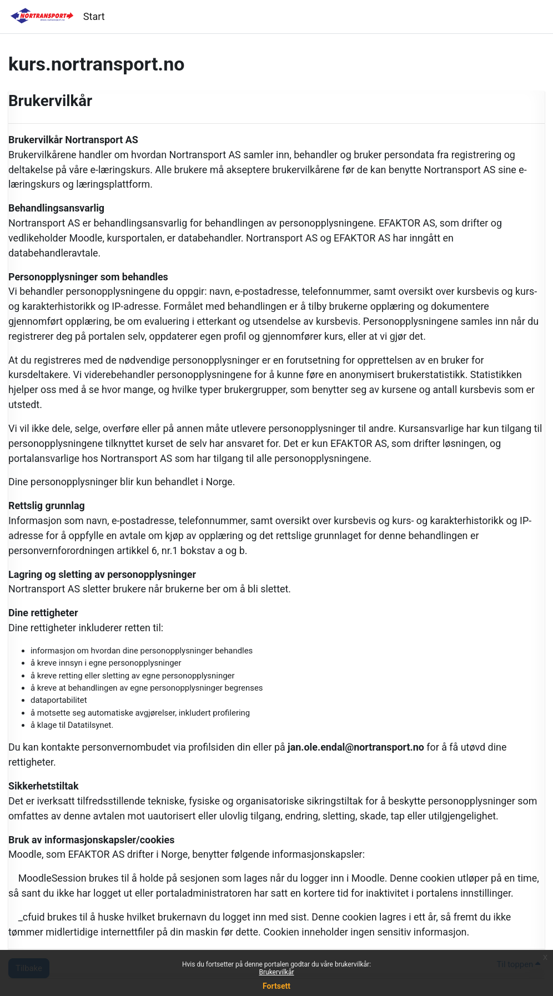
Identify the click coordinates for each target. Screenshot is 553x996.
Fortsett (276, 986)
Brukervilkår (276, 972)
